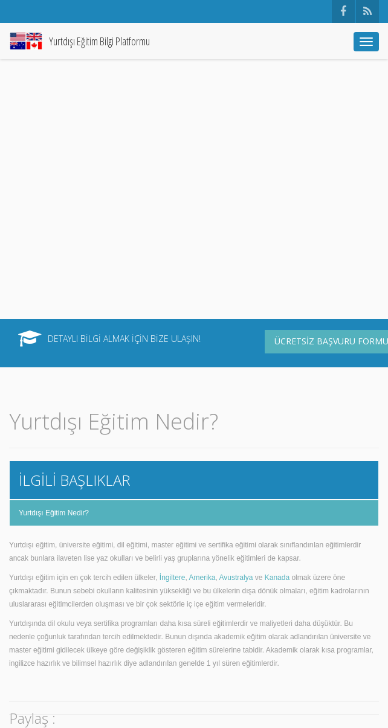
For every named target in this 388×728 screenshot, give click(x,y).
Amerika (202, 577)
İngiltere (173, 577)
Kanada (277, 577)
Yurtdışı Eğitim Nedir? (54, 513)
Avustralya (236, 577)
